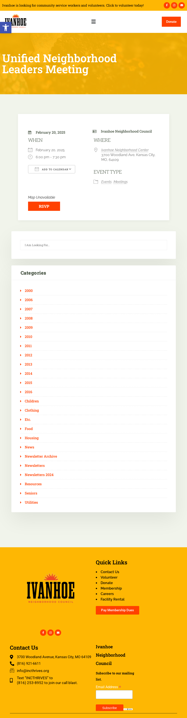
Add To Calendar (51, 169)
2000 (29, 290)
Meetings (121, 182)
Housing (32, 438)
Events (106, 182)
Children (32, 401)
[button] (5, 27)
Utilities (31, 502)
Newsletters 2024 (39, 475)
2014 (28, 373)
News (29, 447)
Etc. (28, 419)
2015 (28, 382)
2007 (29, 309)
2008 (29, 318)
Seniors (31, 493)
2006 (29, 300)
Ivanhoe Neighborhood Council (126, 131)
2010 (28, 336)
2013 (28, 364)
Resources (33, 484)
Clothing (32, 410)
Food (29, 429)
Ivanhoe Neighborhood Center (125, 150)
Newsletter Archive (41, 456)
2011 (28, 346)
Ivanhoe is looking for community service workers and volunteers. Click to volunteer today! (73, 5)
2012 (28, 355)
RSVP (44, 206)
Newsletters (35, 465)
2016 (28, 392)
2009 (29, 327)
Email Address (108, 687)
